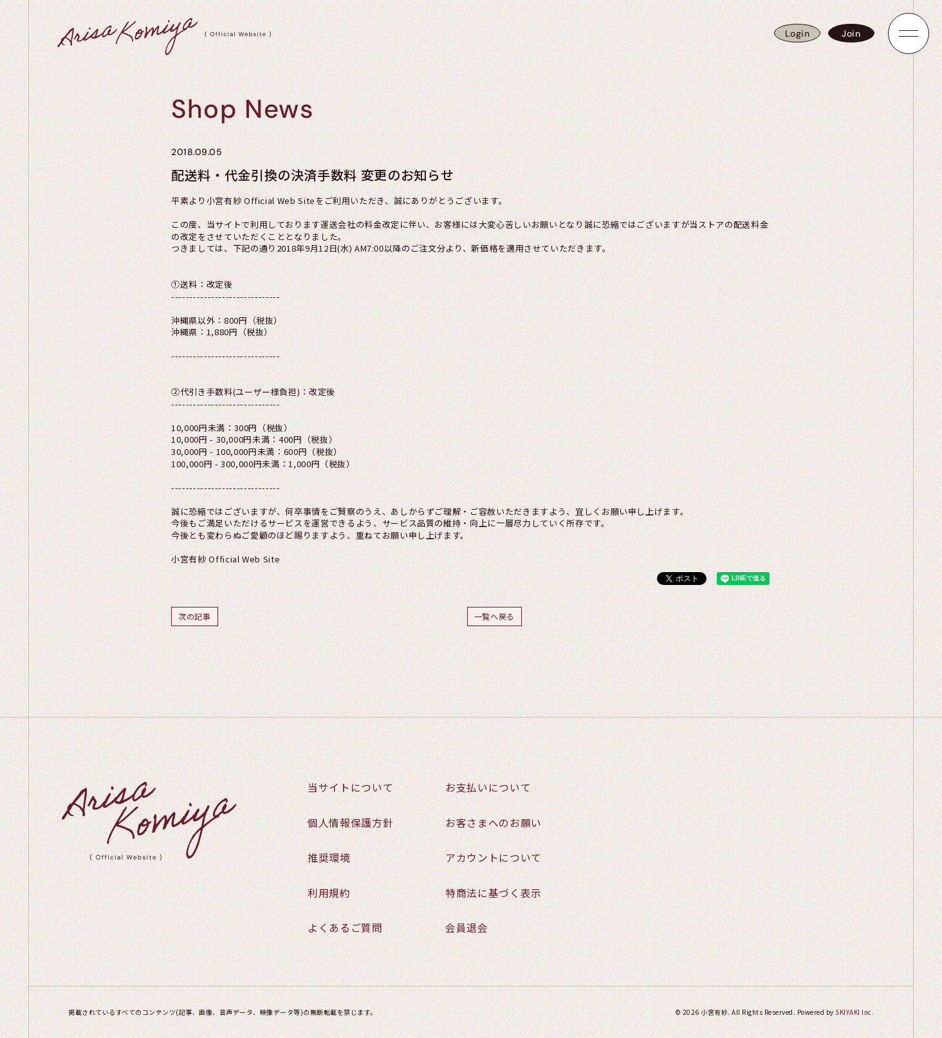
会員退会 (466, 928)
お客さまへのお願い (493, 822)
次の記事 (194, 616)
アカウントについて (493, 858)
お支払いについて (488, 787)
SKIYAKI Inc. (854, 1012)
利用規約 (329, 893)
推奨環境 (329, 858)
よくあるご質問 (345, 928)
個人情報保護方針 (350, 822)
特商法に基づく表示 (493, 893)
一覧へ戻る (494, 616)
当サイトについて (350, 787)
